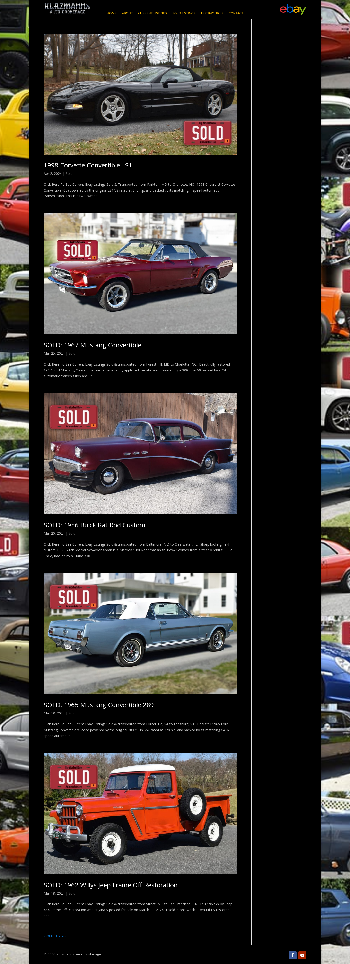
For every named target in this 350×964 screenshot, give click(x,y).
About (127, 13)
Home (111, 13)
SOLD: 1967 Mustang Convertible (92, 345)
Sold (69, 173)
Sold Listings (183, 13)
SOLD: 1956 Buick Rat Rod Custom (94, 524)
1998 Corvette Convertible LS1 (88, 165)
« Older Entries (55, 936)
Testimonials (212, 13)
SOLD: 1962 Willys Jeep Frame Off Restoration (111, 885)
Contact (236, 13)
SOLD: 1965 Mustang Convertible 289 (99, 704)
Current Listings (152, 13)
